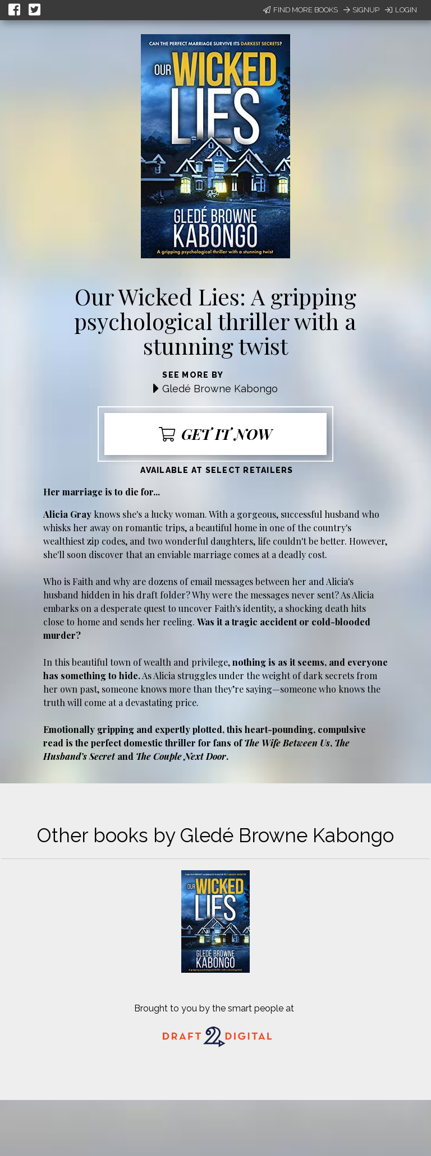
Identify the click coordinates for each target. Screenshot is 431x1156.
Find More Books (300, 10)
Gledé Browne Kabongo (220, 388)
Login (401, 10)
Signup (361, 10)
